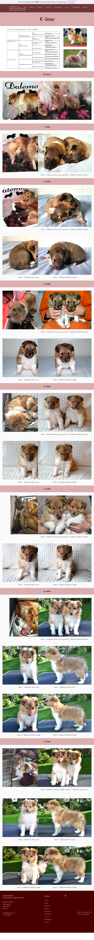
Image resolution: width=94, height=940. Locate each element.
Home (46, 900)
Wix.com (86, 914)
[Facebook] (65, 896)
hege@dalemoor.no (9, 913)
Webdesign (48, 919)
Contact (47, 922)
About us (47, 906)
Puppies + (48, 916)
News (46, 903)
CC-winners (48, 914)
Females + (48, 911)
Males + (47, 908)
